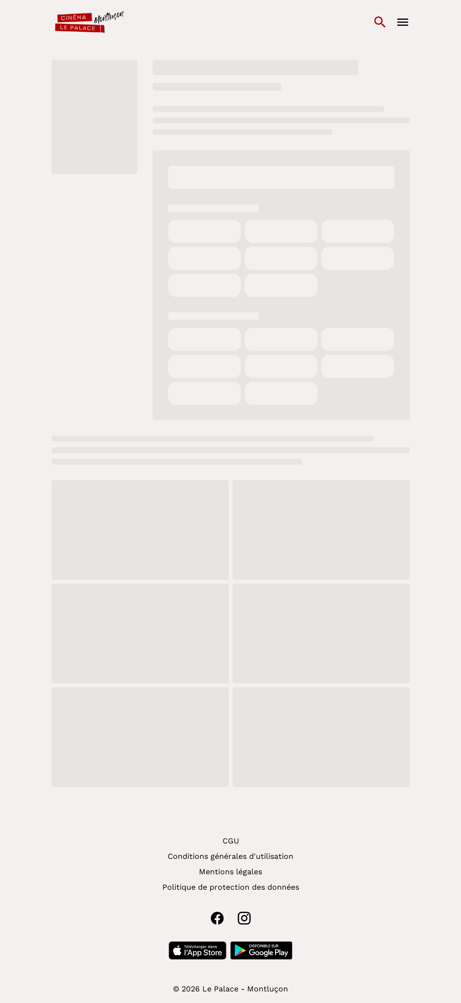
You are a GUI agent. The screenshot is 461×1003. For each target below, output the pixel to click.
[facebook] (217, 918)
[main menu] (402, 22)
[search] (380, 22)
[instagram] (244, 918)
